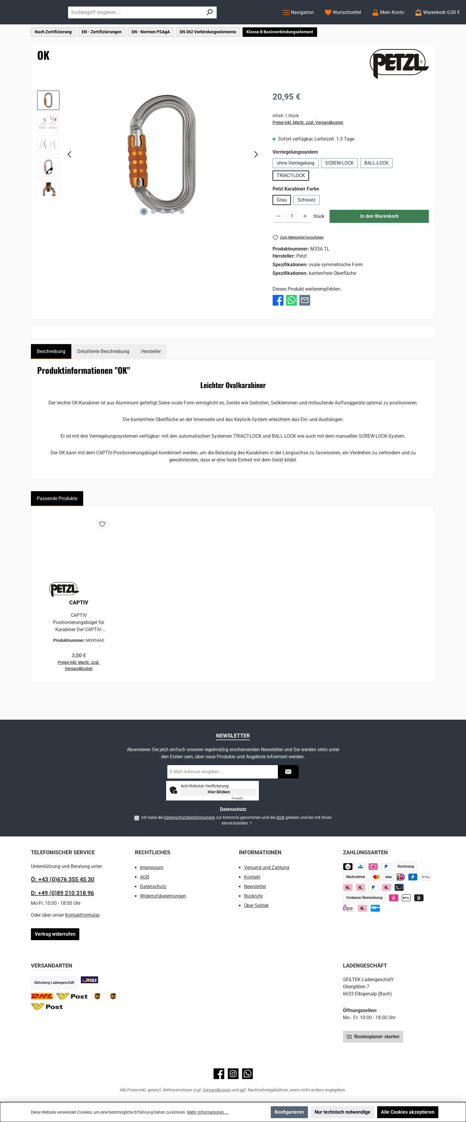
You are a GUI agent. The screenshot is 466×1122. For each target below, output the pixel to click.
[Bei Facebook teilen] (278, 324)
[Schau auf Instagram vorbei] (233, 1073)
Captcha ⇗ (244, 798)
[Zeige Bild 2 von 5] (153, 235)
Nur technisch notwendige (342, 1112)
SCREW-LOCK (339, 187)
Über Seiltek (256, 905)
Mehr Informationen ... (208, 1112)
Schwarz (306, 224)
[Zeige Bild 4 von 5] (172, 235)
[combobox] (195, 24)
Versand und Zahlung (266, 867)
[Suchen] (260, 24)
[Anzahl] (291, 240)
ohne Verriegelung (295, 187)
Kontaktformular (82, 915)
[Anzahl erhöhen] (305, 240)
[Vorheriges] (69, 178)
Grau (282, 224)
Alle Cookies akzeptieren (407, 1112)
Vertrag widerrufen (55, 934)
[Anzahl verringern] (279, 240)
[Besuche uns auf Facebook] (219, 1073)
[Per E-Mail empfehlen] (304, 324)
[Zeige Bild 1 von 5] (143, 235)
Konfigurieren (289, 1112)
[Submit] (288, 772)
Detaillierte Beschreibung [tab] (103, 375)
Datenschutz (153, 886)
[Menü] (298, 24)
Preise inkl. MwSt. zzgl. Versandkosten (308, 146)
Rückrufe (253, 896)
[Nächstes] (255, 178)
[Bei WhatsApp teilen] (291, 324)
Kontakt (252, 877)
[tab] (51, 375)
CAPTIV (78, 627)
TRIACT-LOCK (291, 199)
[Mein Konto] (388, 24)
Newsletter (255, 886)
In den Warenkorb (379, 240)
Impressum (151, 867)
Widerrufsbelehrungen (163, 896)
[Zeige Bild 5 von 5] (182, 235)
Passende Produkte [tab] (57, 522)
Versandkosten (217, 1090)
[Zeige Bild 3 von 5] (162, 235)
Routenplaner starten (373, 1036)
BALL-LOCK (376, 187)
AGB (280, 817)
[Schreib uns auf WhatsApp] (247, 1073)
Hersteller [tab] (151, 375)
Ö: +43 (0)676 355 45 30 (62, 879)
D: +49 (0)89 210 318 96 (62, 892)
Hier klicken (219, 792)
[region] (149, 178)
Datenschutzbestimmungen (189, 817)
